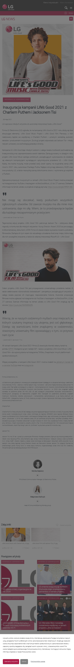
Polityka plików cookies (38, 661)
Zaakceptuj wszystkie (11, 661)
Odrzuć (24, 661)
